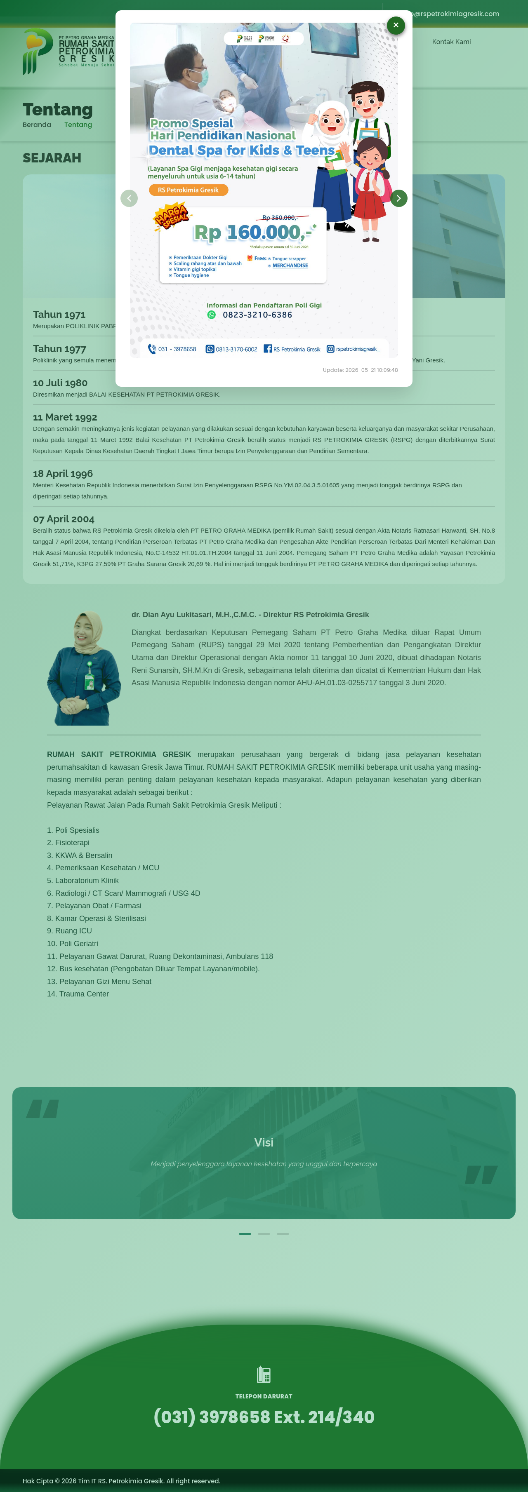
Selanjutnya (399, 198)
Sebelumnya (129, 198)
